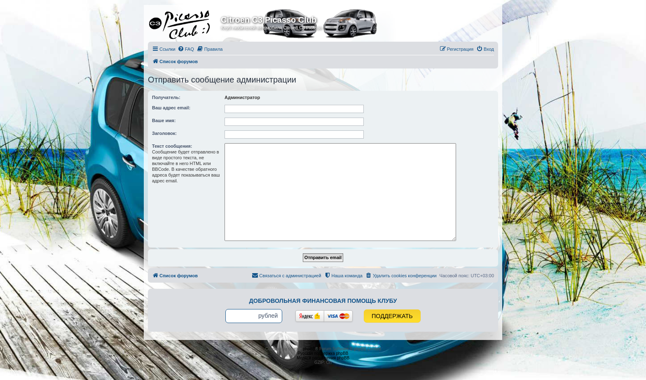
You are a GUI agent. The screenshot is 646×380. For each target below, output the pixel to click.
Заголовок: (164, 133)
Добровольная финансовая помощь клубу (323, 300)
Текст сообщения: (172, 146)
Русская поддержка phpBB (322, 353)
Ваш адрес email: (171, 107)
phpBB (309, 349)
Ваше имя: (164, 120)
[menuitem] (186, 49)
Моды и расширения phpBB (323, 358)
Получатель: (166, 97)
